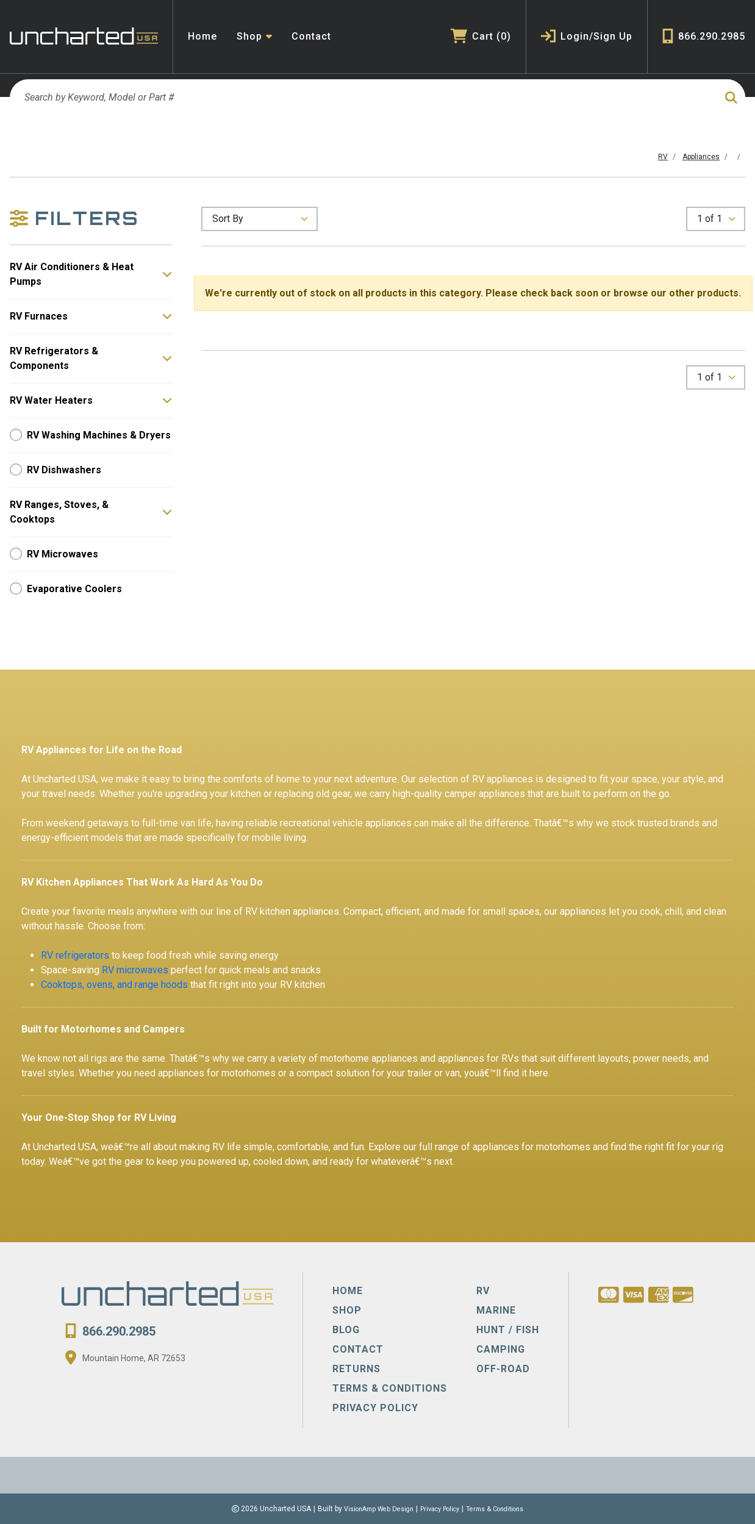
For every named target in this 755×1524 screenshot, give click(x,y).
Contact (311, 36)
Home (202, 36)
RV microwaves (135, 970)
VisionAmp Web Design (371, 1508)
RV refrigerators (75, 955)
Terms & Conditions (503, 1508)
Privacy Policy (440, 1508)
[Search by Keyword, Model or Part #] (359, 97)
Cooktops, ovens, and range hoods (114, 984)
